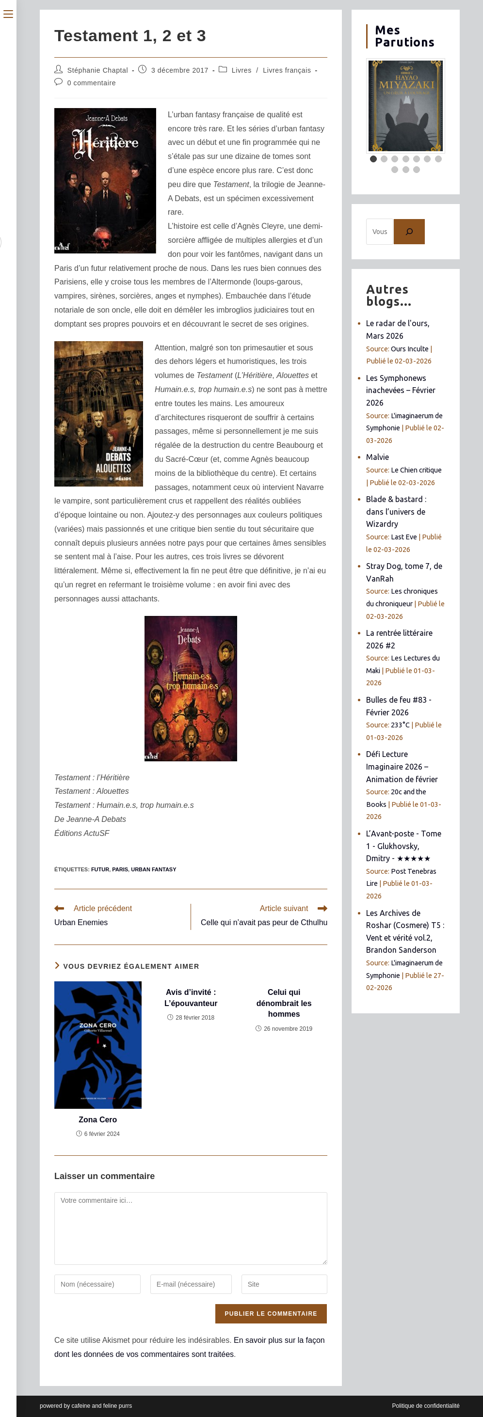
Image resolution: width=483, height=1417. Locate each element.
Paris (120, 869)
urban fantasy (153, 869)
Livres (242, 70)
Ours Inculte (410, 349)
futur (100, 869)
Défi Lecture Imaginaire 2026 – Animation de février (402, 766)
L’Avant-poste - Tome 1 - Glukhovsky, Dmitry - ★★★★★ (403, 846)
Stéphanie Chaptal (97, 70)
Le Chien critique (416, 470)
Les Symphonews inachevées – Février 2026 (400, 390)
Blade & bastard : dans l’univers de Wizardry (396, 511)
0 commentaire (91, 83)
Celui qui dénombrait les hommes (284, 1003)
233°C (400, 725)
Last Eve (404, 537)
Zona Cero (98, 1120)
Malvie (377, 457)
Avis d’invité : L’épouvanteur (190, 997)
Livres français (287, 70)
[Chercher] (409, 232)
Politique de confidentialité (425, 1405)
